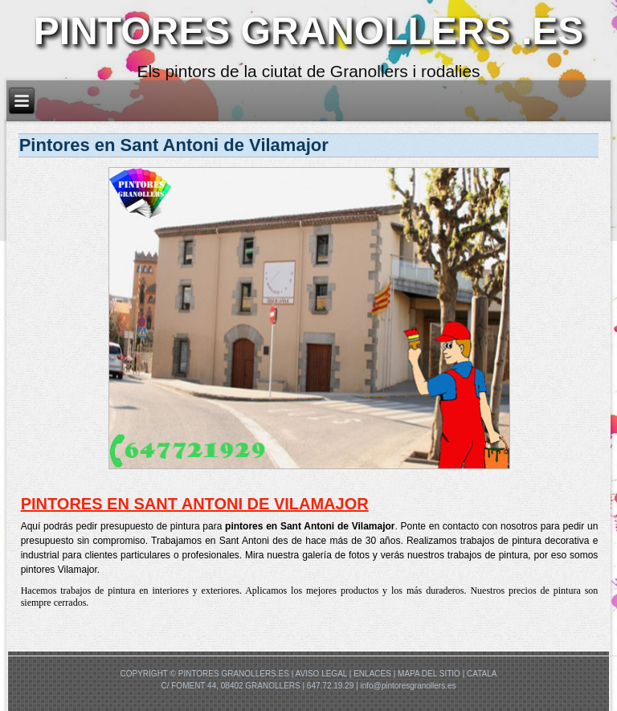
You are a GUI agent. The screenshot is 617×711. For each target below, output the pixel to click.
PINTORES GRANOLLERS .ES (309, 31)
